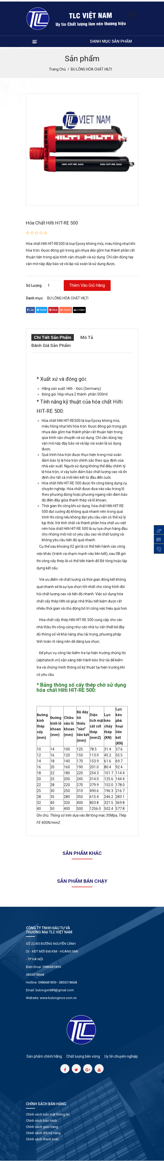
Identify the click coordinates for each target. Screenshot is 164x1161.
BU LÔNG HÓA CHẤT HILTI (67, 298)
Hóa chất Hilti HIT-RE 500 (52, 223)
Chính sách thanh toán (42, 1139)
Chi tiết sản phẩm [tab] (52, 337)
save (53, 309)
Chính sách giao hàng (42, 1127)
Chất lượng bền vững (83, 1056)
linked (79, 309)
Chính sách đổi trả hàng (43, 1133)
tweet (41, 309)
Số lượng (34, 285)
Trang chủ (57, 69)
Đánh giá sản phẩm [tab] (51, 345)
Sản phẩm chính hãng (44, 1056)
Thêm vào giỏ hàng (87, 285)
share (65, 309)
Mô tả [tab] (86, 337)
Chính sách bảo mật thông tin (47, 1114)
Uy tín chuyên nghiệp (121, 1056)
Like (30, 309)
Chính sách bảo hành (41, 1121)
